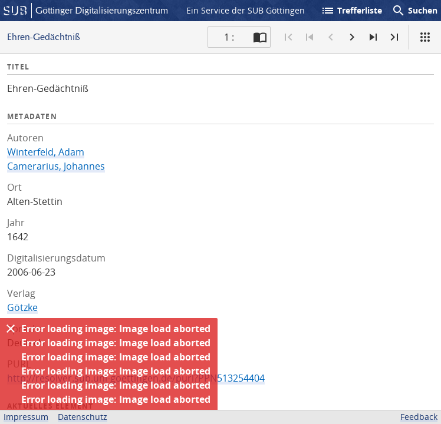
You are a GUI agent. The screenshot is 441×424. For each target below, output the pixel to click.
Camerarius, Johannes (56, 166)
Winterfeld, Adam (45, 151)
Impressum (26, 416)
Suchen (414, 11)
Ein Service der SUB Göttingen (245, 10)
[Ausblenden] (10, 328)
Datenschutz (82, 416)
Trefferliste (351, 11)
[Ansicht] (425, 37)
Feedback (418, 416)
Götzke (22, 307)
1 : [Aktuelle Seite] (229, 37)
